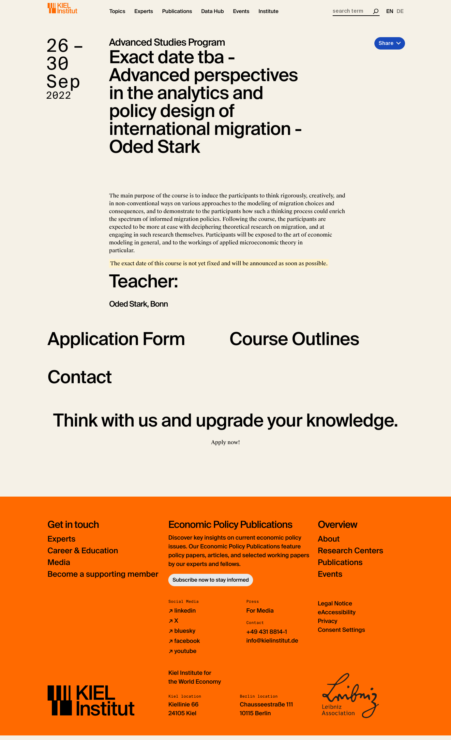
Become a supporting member (103, 579)
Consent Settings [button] (341, 634)
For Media (260, 615)
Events (330, 579)
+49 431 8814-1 (266, 636)
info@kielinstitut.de (272, 645)
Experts (62, 544)
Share (386, 47)
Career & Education (83, 555)
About (328, 544)
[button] (117, 16)
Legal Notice (335, 608)
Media (59, 567)
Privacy (327, 626)
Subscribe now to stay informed (211, 584)
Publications (340, 567)
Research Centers (350, 555)
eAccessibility (336, 617)
